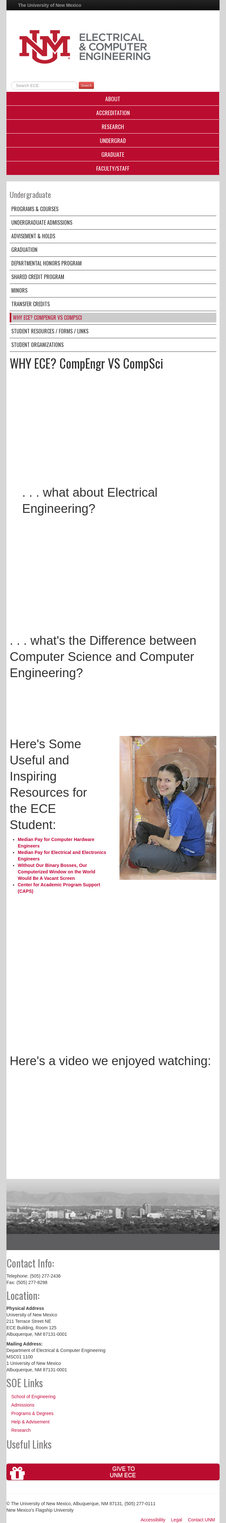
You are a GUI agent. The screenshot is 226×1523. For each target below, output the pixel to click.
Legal (176, 1519)
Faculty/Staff (112, 168)
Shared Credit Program (37, 277)
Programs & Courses (34, 209)
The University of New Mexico (49, 5)
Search (86, 85)
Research (113, 126)
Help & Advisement (30, 1421)
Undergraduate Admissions (41, 222)
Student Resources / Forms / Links (49, 331)
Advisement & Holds (33, 236)
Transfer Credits (30, 304)
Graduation (24, 250)
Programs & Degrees (32, 1413)
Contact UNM (201, 1519)
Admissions (23, 1405)
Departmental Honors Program (46, 263)
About (112, 98)
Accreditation (113, 112)
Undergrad (113, 140)
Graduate (112, 154)
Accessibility (153, 1519)
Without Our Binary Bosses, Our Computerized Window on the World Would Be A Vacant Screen (56, 872)
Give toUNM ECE (73, 1472)
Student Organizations (37, 345)
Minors (19, 290)
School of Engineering (33, 1396)
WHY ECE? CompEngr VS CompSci (47, 317)
